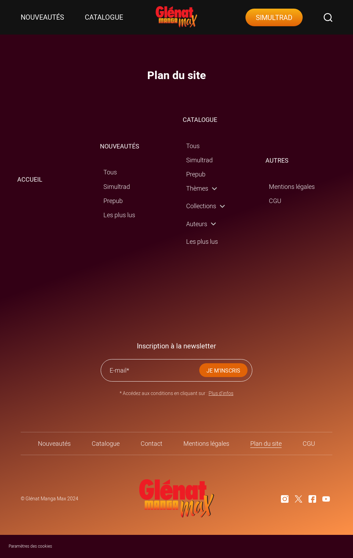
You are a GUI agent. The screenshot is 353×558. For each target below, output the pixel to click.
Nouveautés (42, 17)
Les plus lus (119, 215)
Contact (151, 443)
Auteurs (196, 224)
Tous (110, 172)
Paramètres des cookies (30, 546)
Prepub (113, 200)
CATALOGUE (200, 119)
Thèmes (197, 188)
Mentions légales (292, 186)
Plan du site (266, 443)
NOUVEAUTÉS (119, 146)
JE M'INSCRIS (223, 370)
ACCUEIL (29, 179)
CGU (275, 200)
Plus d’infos (221, 393)
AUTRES (277, 160)
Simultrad (274, 17)
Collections (201, 206)
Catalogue (104, 17)
